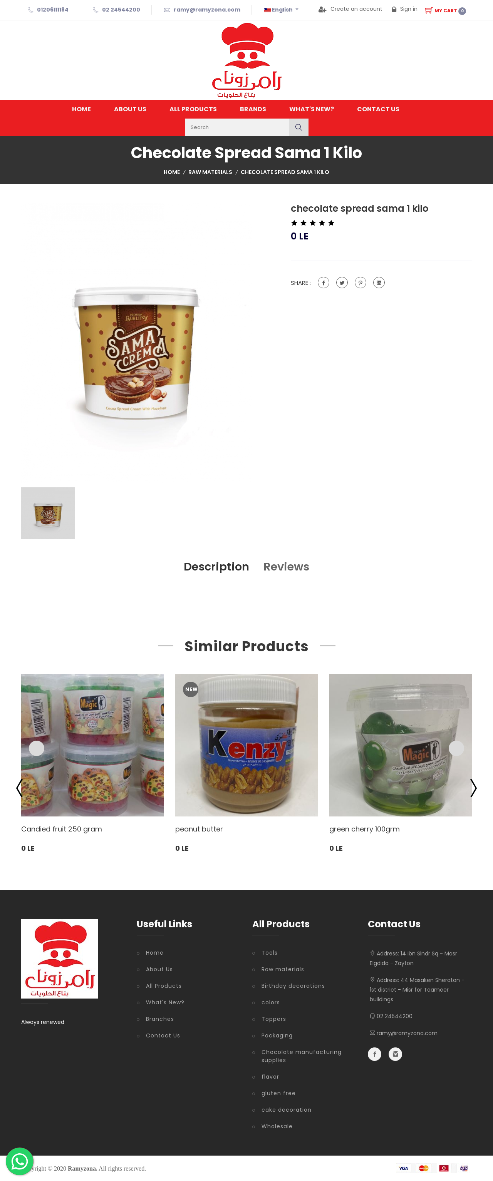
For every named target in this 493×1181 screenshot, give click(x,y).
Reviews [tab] (288, 567)
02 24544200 (121, 9)
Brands (253, 109)
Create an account (350, 9)
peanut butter (199, 829)
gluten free (279, 1093)
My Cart (445, 10)
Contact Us (378, 109)
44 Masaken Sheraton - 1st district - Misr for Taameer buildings (417, 989)
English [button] (279, 9)
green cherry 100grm (364, 829)
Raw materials (210, 172)
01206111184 (53, 9)
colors (271, 1002)
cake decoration (287, 1110)
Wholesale (277, 1126)
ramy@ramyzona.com (207, 9)
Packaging (277, 1035)
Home (81, 109)
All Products (193, 109)
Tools (270, 953)
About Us (130, 109)
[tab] (48, 513)
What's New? (311, 109)
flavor (270, 1077)
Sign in (405, 9)
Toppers (274, 1019)
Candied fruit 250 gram (61, 829)
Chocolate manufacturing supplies (302, 1056)
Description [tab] (215, 567)
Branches (160, 1019)
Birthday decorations (293, 986)
